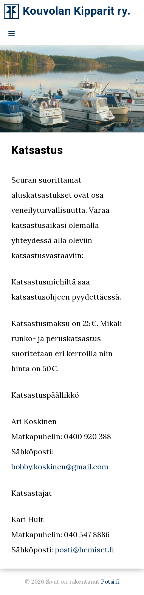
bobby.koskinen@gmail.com (59, 466)
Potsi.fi (110, 581)
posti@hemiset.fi (84, 549)
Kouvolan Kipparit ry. (76, 11)
